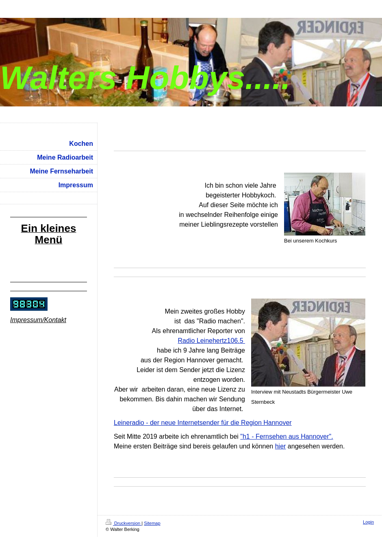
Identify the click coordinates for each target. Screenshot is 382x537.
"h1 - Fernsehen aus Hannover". (286, 436)
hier (280, 446)
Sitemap (152, 523)
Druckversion (123, 523)
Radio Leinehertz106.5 (211, 340)
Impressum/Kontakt (38, 319)
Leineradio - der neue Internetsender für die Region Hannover (203, 422)
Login (368, 522)
